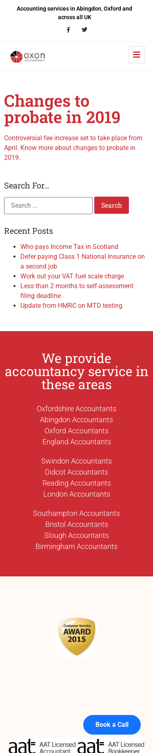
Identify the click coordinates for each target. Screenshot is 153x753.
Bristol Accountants (76, 524)
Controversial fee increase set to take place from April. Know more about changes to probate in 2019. (73, 147)
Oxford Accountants (76, 430)
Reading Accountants (76, 483)
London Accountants (76, 494)
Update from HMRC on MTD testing (71, 305)
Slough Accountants (76, 535)
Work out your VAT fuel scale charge (72, 276)
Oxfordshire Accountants (76, 408)
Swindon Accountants (76, 461)
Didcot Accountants (76, 472)
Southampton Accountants (76, 513)
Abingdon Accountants (76, 419)
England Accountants (76, 441)
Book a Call (112, 717)
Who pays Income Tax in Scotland (69, 247)
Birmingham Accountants (76, 546)
